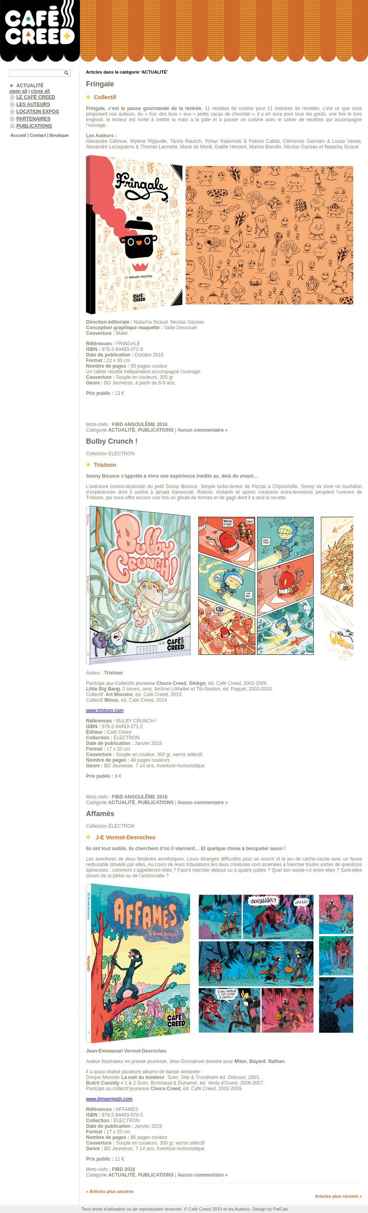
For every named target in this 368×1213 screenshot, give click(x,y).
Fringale (100, 84)
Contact (38, 135)
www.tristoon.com (105, 710)
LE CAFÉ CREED (35, 97)
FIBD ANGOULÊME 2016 (140, 424)
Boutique (59, 135)
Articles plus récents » (338, 1196)
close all (40, 91)
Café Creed (199, 1209)
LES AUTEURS (33, 104)
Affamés (100, 814)
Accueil (18, 135)
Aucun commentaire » (203, 430)
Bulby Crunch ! (112, 441)
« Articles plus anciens (110, 1191)
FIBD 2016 (123, 1169)
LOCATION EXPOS (37, 111)
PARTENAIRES (33, 119)
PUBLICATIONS (34, 126)
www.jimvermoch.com (109, 1099)
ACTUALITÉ (30, 85)
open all (18, 91)
